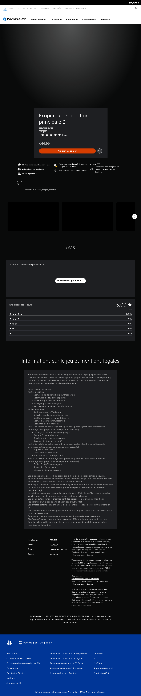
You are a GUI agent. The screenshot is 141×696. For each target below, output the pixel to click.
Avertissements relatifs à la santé (85, 576)
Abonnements (89, 16)
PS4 (24, 8)
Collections (56, 16)
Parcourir (105, 16)
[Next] (134, 213)
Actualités (57, 8)
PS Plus (33, 8)
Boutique (68, 8)
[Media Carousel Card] (33, 213)
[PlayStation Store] (15, 16)
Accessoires (44, 8)
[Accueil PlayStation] (5, 8)
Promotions (72, 16)
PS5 (18, 8)
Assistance (80, 8)
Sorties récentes (39, 16)
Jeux (11, 8)
